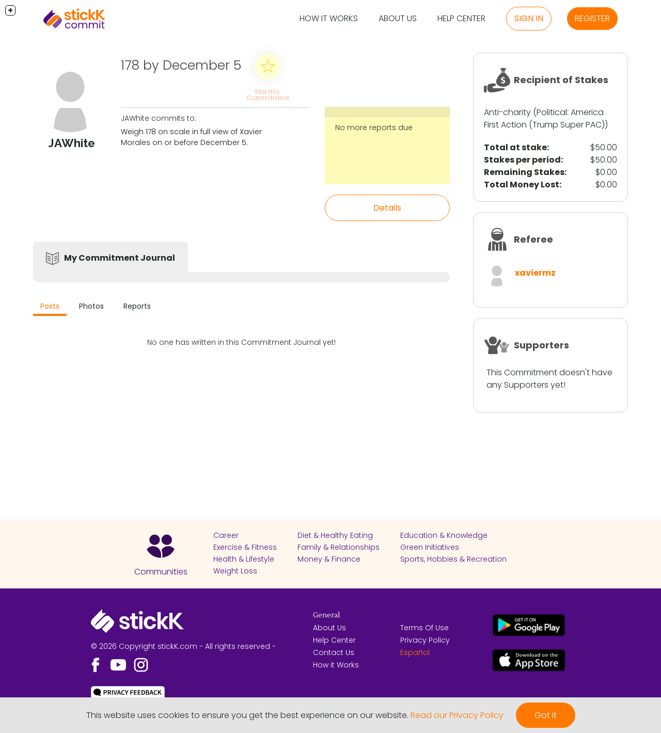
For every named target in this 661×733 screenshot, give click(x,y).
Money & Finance (328, 559)
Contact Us (333, 652)
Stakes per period (522, 160)
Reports (137, 306)
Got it (545, 715)
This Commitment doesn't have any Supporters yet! (549, 378)
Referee (533, 239)
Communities (160, 572)
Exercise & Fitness (245, 547)
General (326, 615)
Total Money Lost (521, 184)
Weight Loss (235, 571)
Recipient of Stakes (561, 79)
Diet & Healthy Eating (335, 535)
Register (592, 18)
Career (226, 535)
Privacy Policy (425, 640)
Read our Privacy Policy (457, 715)
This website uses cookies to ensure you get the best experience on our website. (247, 715)
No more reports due (374, 127)
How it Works (329, 18)
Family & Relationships (338, 547)
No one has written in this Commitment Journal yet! (241, 342)
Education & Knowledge (443, 535)
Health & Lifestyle (243, 559)
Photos (91, 306)
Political (552, 112)
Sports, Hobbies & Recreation (453, 559)
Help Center (461, 18)
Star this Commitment (268, 94)
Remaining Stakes (524, 172)
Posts (49, 306)
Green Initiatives (429, 547)
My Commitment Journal (119, 258)
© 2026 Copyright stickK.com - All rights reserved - (183, 646)
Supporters (541, 345)
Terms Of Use (424, 628)
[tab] (50, 307)
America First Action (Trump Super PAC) (544, 118)
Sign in (528, 18)
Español (415, 652)
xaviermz (535, 273)
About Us (398, 18)
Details (387, 208)
